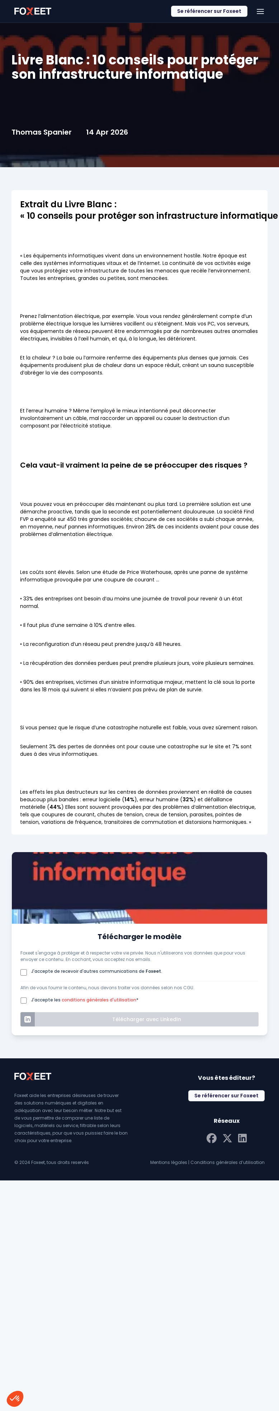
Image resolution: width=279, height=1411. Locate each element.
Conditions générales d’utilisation (227, 1162)
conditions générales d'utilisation (99, 1000)
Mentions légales (168, 1162)
